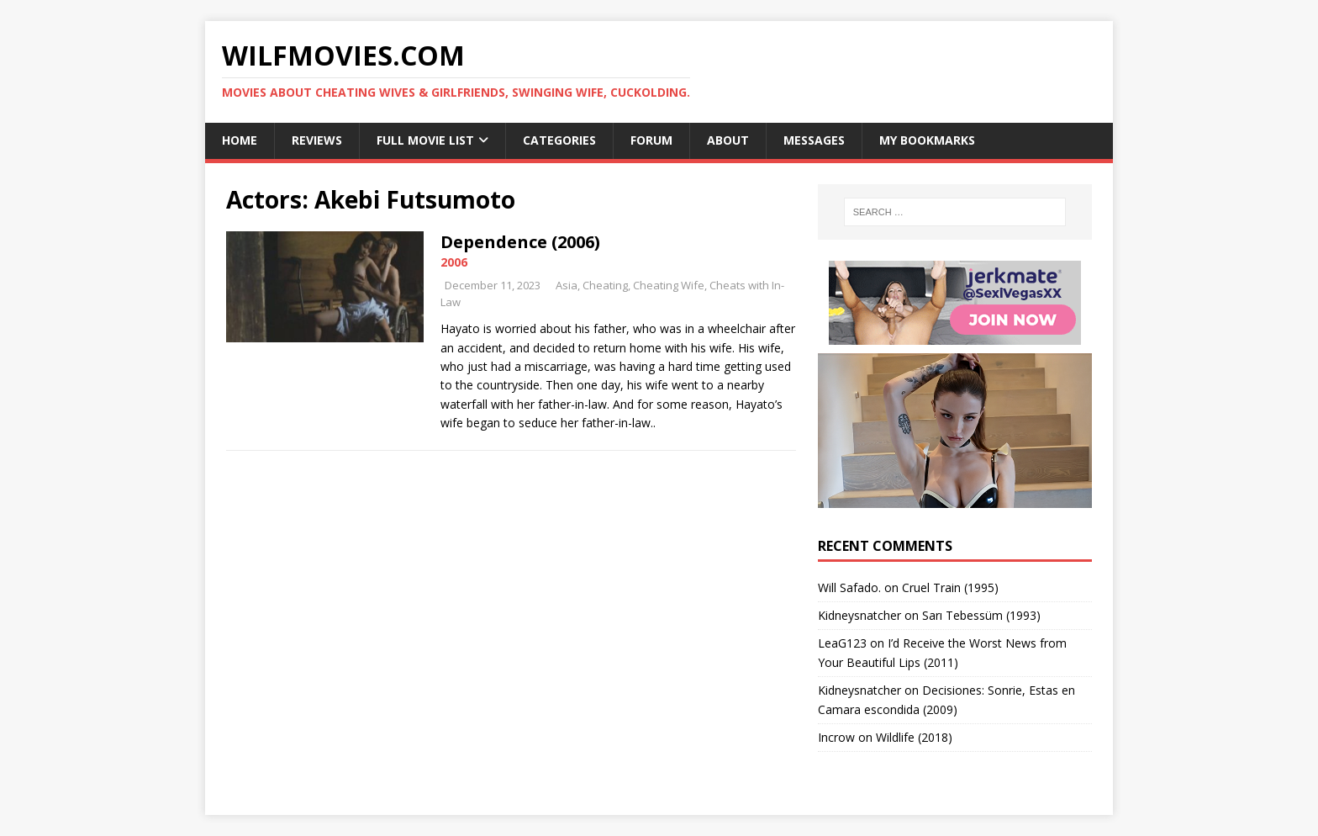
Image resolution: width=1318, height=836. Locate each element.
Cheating (605, 285)
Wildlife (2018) (914, 737)
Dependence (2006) (520, 241)
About (728, 140)
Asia (566, 285)
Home (239, 140)
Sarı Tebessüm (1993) (981, 615)
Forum (651, 140)
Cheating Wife (668, 285)
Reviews (317, 140)
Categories (559, 140)
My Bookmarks (927, 140)
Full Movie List (425, 140)
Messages (814, 140)
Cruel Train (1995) (950, 587)
